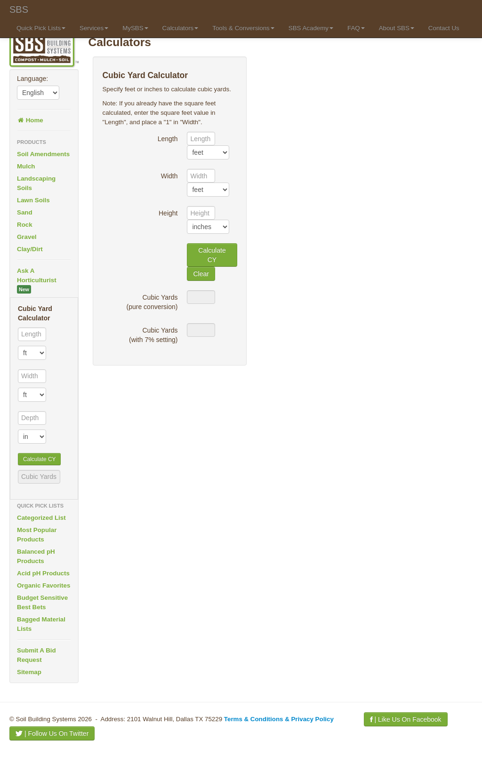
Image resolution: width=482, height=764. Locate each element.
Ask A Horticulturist (36, 280)
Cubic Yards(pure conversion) (152, 302)
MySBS (135, 28)
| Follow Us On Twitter (52, 733)
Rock (24, 224)
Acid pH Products (43, 573)
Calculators (180, 28)
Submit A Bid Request (36, 655)
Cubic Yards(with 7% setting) (153, 334)
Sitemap (29, 672)
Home (30, 120)
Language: (32, 78)
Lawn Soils (33, 200)
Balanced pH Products (36, 556)
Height (168, 213)
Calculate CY (39, 459)
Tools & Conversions (243, 28)
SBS (18, 9)
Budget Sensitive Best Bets (42, 602)
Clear (201, 274)
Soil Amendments (43, 154)
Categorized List (41, 517)
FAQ (356, 28)
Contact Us (443, 28)
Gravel (27, 236)
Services (94, 28)
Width (169, 176)
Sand (24, 212)
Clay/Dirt (30, 249)
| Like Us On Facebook (406, 719)
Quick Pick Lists (40, 28)
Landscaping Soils (36, 183)
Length (168, 139)
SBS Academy (311, 28)
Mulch (26, 166)
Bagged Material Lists (41, 624)
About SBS (396, 28)
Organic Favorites (43, 585)
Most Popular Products (36, 534)
